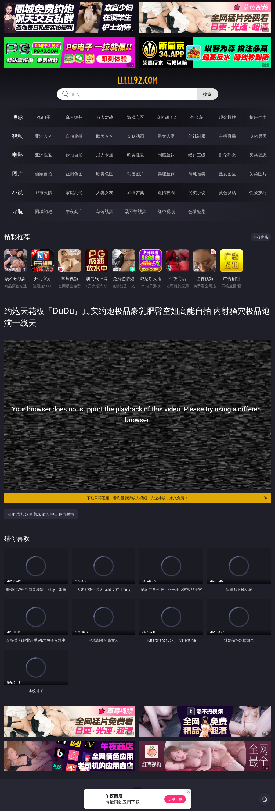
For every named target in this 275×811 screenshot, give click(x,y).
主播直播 (227, 136)
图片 (17, 173)
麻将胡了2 (166, 117)
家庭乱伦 (74, 192)
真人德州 (74, 117)
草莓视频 (104, 211)
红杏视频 (166, 211)
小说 (17, 192)
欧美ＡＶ (104, 136)
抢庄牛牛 (258, 117)
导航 (17, 211)
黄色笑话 (227, 192)
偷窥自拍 (43, 174)
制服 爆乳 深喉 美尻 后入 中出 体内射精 (41, 514)
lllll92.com (137, 80)
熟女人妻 (166, 136)
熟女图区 (227, 174)
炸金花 (196, 117)
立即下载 (175, 799)
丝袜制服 (196, 136)
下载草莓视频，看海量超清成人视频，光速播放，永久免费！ (177, 498)
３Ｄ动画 (135, 136)
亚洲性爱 (43, 155)
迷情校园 (166, 192)
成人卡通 (104, 155)
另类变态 (258, 155)
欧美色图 (104, 174)
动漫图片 (135, 174)
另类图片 (258, 174)
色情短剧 (196, 211)
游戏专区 (135, 117)
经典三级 (196, 155)
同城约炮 (43, 211)
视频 (17, 136)
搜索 (207, 94)
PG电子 (43, 117)
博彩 (17, 117)
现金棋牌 (227, 117)
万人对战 (104, 117)
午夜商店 (74, 211)
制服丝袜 (166, 155)
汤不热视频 (135, 211)
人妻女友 (104, 192)
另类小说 (196, 192)
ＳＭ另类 (258, 136)
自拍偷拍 (74, 136)
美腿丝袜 (166, 174)
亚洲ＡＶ (43, 136)
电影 (17, 154)
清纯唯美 (196, 174)
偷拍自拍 (74, 155)
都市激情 (43, 192)
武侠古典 (135, 192)
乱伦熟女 (227, 155)
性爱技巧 (258, 192)
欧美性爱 (135, 155)
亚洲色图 (74, 174)
